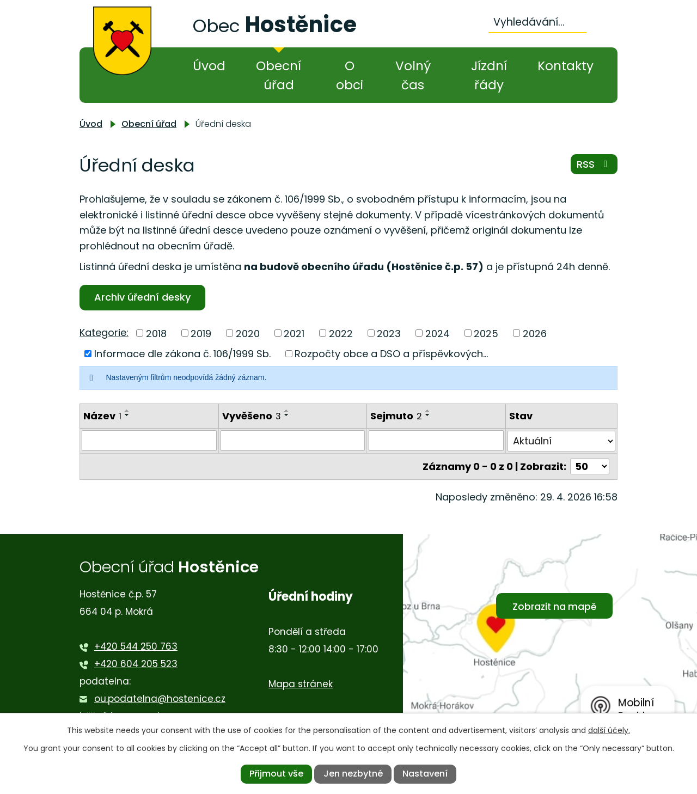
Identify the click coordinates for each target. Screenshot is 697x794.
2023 (389, 333)
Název (102, 416)
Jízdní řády (489, 75)
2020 (248, 333)
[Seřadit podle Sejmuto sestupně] (428, 415)
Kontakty (565, 66)
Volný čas (413, 75)
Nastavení (425, 773)
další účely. (609, 730)
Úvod (209, 66)
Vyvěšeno (251, 416)
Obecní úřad (278, 75)
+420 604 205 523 (136, 663)
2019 (201, 333)
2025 (486, 333)
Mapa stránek (300, 684)
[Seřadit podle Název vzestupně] (127, 410)
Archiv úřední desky (142, 297)
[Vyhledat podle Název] (149, 440)
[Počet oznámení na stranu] (589, 466)
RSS (594, 164)
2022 (341, 333)
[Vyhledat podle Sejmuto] (436, 440)
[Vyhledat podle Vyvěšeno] (293, 440)
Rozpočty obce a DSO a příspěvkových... (391, 354)
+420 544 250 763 (136, 646)
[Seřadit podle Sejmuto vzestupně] (428, 410)
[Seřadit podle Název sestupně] (127, 415)
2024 (437, 333)
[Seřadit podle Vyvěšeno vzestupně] (287, 410)
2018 (156, 333)
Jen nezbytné (353, 773)
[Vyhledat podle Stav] (561, 440)
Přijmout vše (276, 773)
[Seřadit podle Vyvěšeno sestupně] (287, 415)
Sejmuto (396, 416)
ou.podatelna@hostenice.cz (159, 698)
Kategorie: (104, 332)
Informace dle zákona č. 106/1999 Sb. (182, 354)
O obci (349, 75)
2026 (535, 333)
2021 (294, 333)
